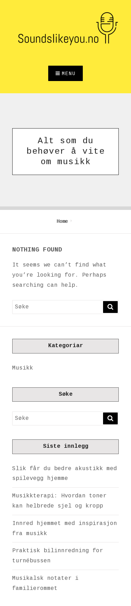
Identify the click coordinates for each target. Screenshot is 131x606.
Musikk (22, 368)
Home (62, 221)
